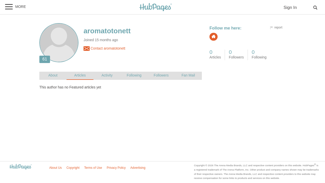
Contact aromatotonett (104, 48)
